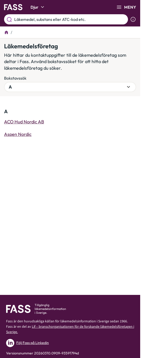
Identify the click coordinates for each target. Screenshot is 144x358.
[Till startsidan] (6, 32)
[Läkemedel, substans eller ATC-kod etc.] (70, 19)
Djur (38, 7)
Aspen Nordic (18, 134)
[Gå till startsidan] (13, 7)
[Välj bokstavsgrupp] (70, 87)
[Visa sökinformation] (133, 19)
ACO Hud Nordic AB (24, 122)
